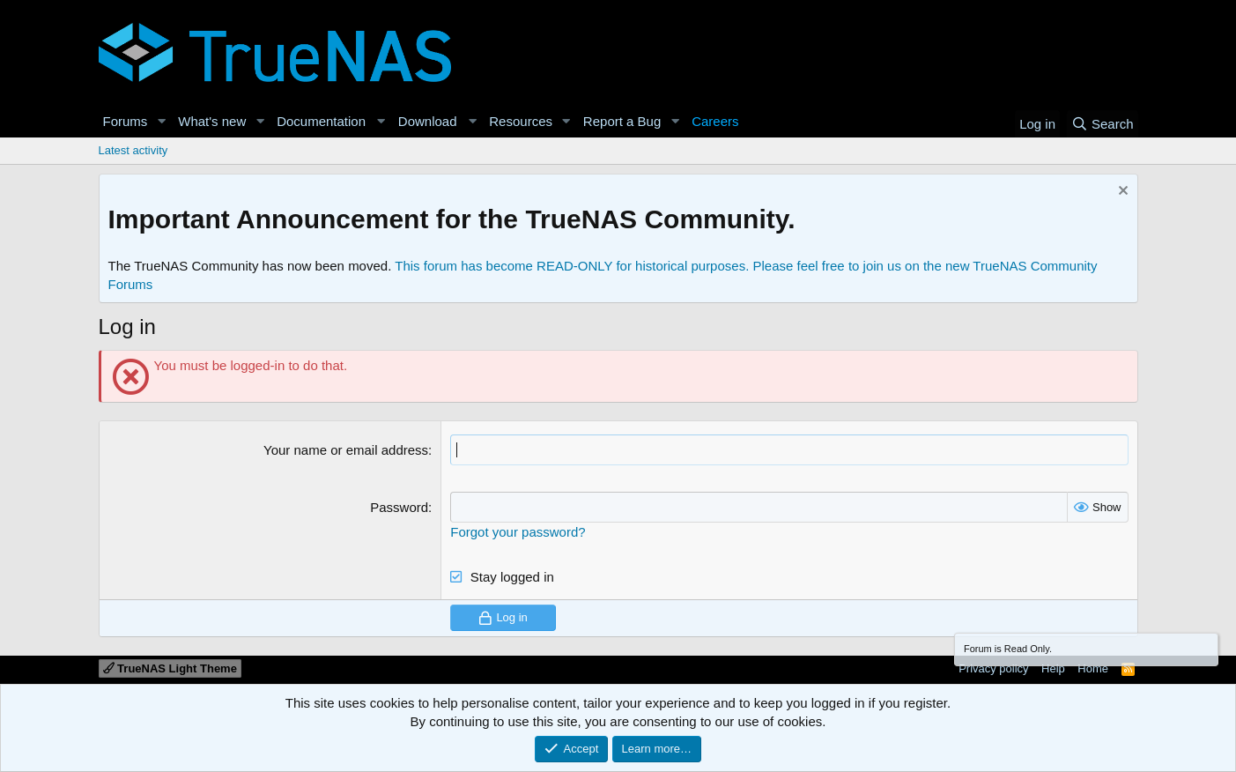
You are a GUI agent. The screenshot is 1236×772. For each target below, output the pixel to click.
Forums (125, 121)
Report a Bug (622, 121)
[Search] (1102, 123)
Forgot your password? (517, 531)
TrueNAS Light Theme (170, 668)
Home (1092, 668)
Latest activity (133, 150)
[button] (161, 121)
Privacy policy (993, 668)
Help (1053, 668)
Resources (520, 121)
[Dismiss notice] (1121, 192)
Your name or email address (345, 449)
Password (399, 507)
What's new (212, 121)
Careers (715, 121)
